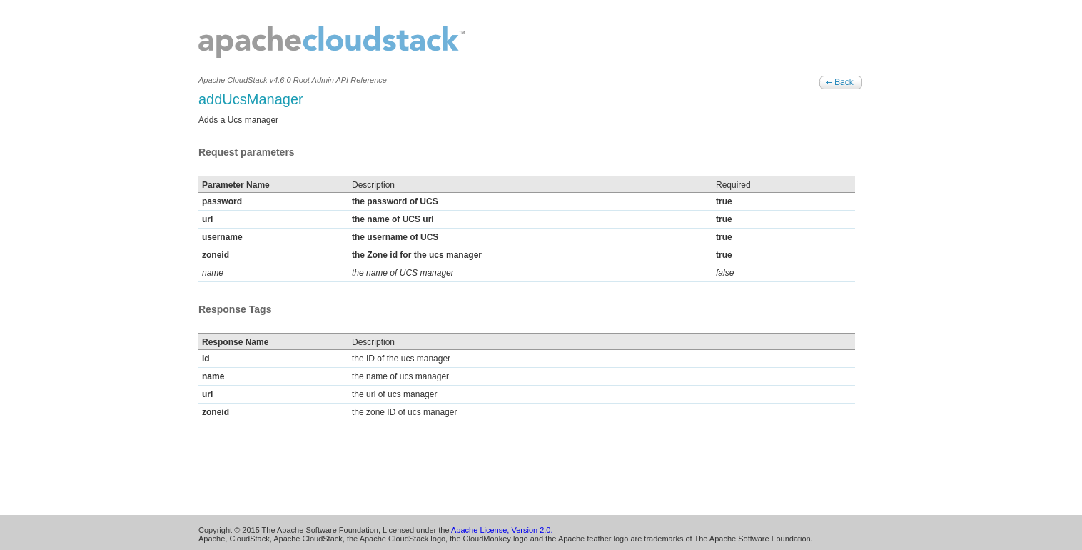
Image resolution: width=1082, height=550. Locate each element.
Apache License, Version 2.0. (501, 530)
